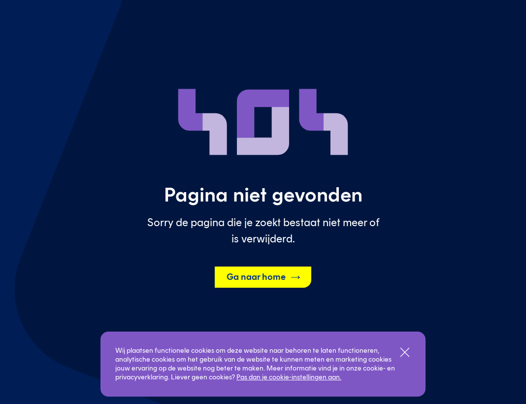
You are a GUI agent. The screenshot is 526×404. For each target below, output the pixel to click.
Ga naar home (264, 277)
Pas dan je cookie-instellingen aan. (288, 377)
